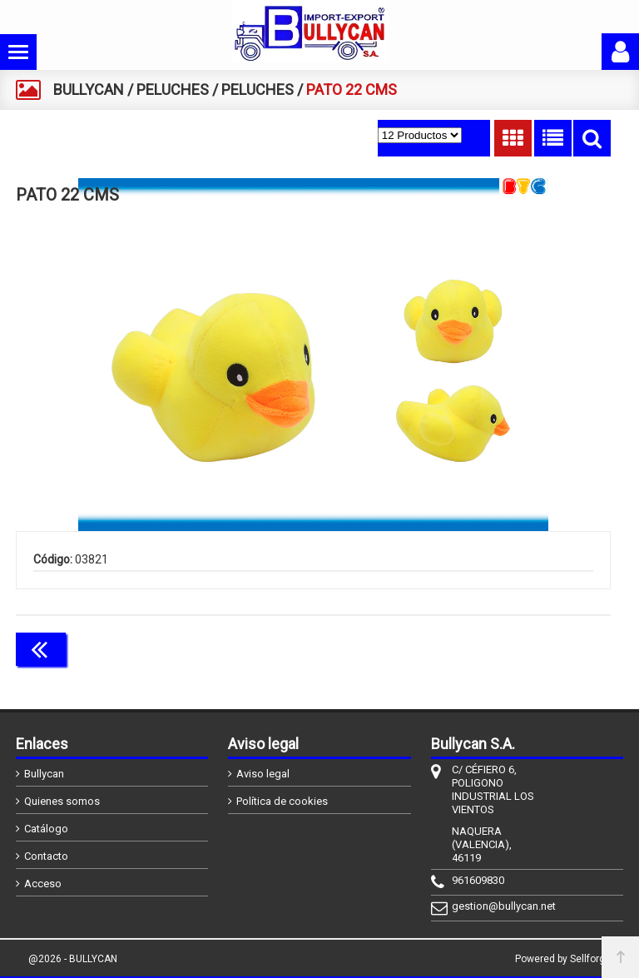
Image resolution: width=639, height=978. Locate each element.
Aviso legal (263, 773)
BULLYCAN (88, 89)
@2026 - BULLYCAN (72, 959)
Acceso (43, 883)
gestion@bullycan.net (496, 906)
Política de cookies (282, 801)
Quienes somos (62, 801)
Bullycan (44, 773)
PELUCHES (172, 89)
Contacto (46, 856)
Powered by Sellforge (563, 959)
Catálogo (46, 828)
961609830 (478, 880)
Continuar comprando (536, 647)
